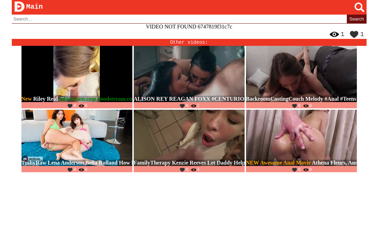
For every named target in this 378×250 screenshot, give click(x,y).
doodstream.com (117, 102)
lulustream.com (77, 102)
